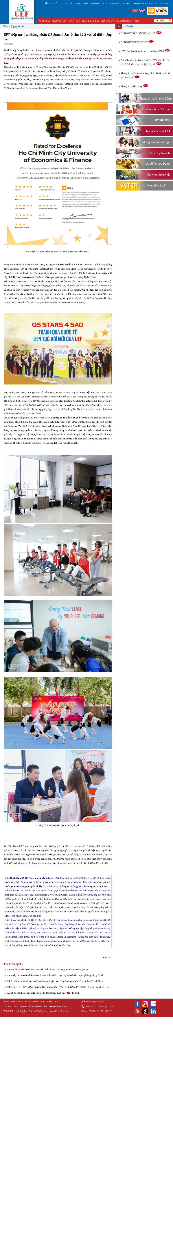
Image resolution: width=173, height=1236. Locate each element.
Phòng (78, 3)
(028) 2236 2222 (91, 1006)
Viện (86, 3)
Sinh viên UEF (66, 3)
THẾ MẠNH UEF (59, 21)
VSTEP (136, 21)
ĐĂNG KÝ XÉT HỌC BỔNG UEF (141, 33)
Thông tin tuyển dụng (134, 86)
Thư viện (125, 3)
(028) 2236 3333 (106, 1006)
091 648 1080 (107, 1011)
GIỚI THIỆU (44, 21)
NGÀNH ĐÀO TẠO (90, 21)
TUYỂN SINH (74, 21)
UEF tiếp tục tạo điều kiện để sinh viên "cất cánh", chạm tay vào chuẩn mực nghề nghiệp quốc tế (55, 975)
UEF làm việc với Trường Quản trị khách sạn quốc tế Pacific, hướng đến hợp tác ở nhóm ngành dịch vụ (58, 987)
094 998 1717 (94, 1011)
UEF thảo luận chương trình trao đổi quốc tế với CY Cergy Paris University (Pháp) (48, 969)
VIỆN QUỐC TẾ (108, 21)
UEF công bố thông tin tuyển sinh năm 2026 (145, 51)
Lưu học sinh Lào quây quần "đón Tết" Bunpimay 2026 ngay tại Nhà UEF (43, 992)
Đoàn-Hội (114, 3)
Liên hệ (152, 3)
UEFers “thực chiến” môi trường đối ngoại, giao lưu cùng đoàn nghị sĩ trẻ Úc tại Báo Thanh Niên (55, 981)
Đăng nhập (163, 3)
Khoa (104, 3)
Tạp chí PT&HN (139, 3)
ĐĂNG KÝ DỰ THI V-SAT (137, 42)
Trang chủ (53, 3)
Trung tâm (95, 3)
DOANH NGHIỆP (124, 21)
